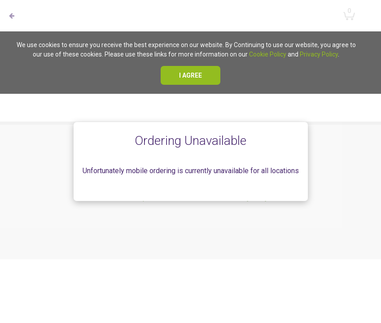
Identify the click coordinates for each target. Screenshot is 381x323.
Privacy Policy (319, 54)
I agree (190, 75)
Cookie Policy (267, 54)
